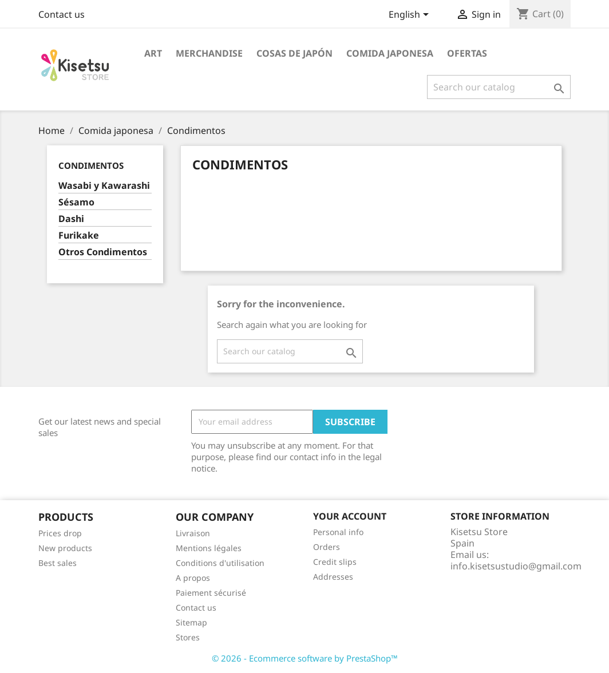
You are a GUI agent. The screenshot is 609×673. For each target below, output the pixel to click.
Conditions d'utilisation (220, 562)
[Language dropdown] (411, 15)
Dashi (71, 219)
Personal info (338, 531)
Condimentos (91, 165)
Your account (349, 516)
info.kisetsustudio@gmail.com (516, 566)
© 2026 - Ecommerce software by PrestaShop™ (305, 658)
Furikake (78, 235)
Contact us (61, 14)
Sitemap (191, 622)
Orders (326, 546)
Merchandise (209, 53)
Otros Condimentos (102, 252)
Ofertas (467, 53)
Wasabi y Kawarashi (104, 186)
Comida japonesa (389, 53)
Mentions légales (209, 548)
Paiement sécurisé (211, 592)
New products (65, 548)
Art (153, 53)
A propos (193, 577)
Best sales (57, 562)
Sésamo (76, 202)
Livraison (193, 533)
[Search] (499, 87)
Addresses (333, 576)
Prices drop (60, 533)
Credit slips (335, 561)
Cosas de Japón (294, 53)
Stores (188, 637)
